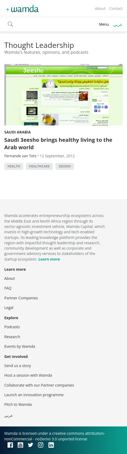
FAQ (7, 288)
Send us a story (17, 365)
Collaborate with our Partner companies (39, 385)
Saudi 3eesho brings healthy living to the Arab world (58, 143)
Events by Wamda (19, 346)
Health (13, 166)
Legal (8, 307)
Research (12, 336)
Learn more (49, 259)
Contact (116, 8)
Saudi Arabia (17, 132)
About (100, 8)
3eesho (65, 166)
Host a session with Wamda (28, 375)
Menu (104, 24)
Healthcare (39, 166)
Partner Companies (21, 297)
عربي (118, 24)
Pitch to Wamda (18, 404)
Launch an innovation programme (34, 394)
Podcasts (12, 326)
